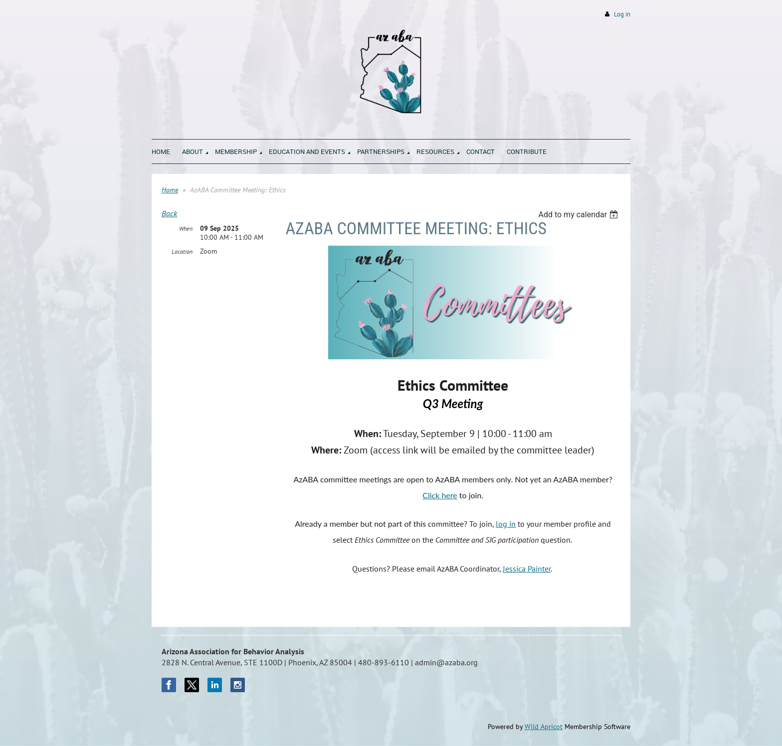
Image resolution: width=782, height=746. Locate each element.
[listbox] (579, 214)
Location (182, 251)
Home (170, 189)
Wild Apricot (544, 726)
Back (169, 213)
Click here (439, 495)
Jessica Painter (527, 569)
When (186, 228)
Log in (622, 14)
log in (506, 524)
